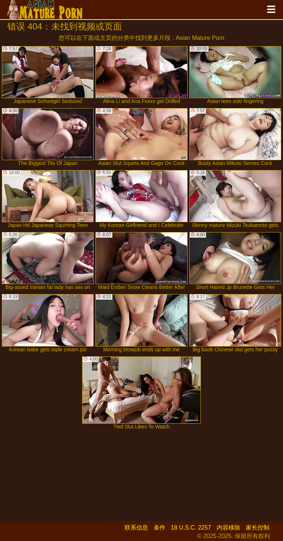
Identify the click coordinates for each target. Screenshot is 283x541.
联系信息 (136, 527)
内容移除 (228, 527)
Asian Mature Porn (199, 38)
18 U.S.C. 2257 (191, 527)
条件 (159, 527)
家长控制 (257, 527)
